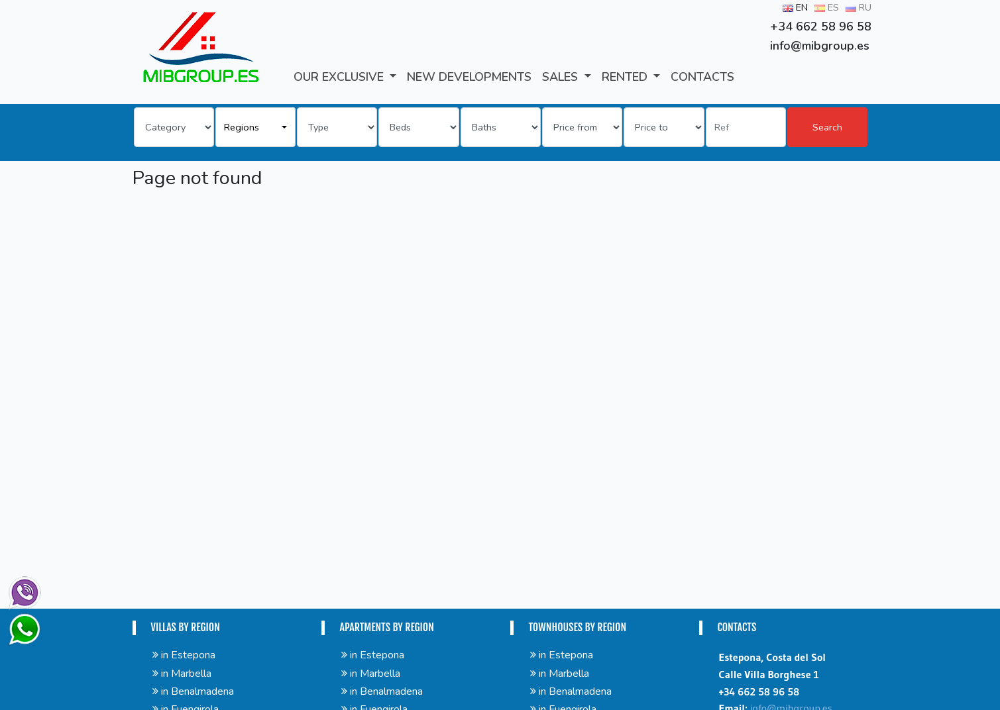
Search (827, 127)
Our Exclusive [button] (340, 77)
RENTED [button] (626, 77)
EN (795, 7)
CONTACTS (702, 77)
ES (826, 7)
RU (858, 7)
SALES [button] (561, 77)
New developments (469, 77)
